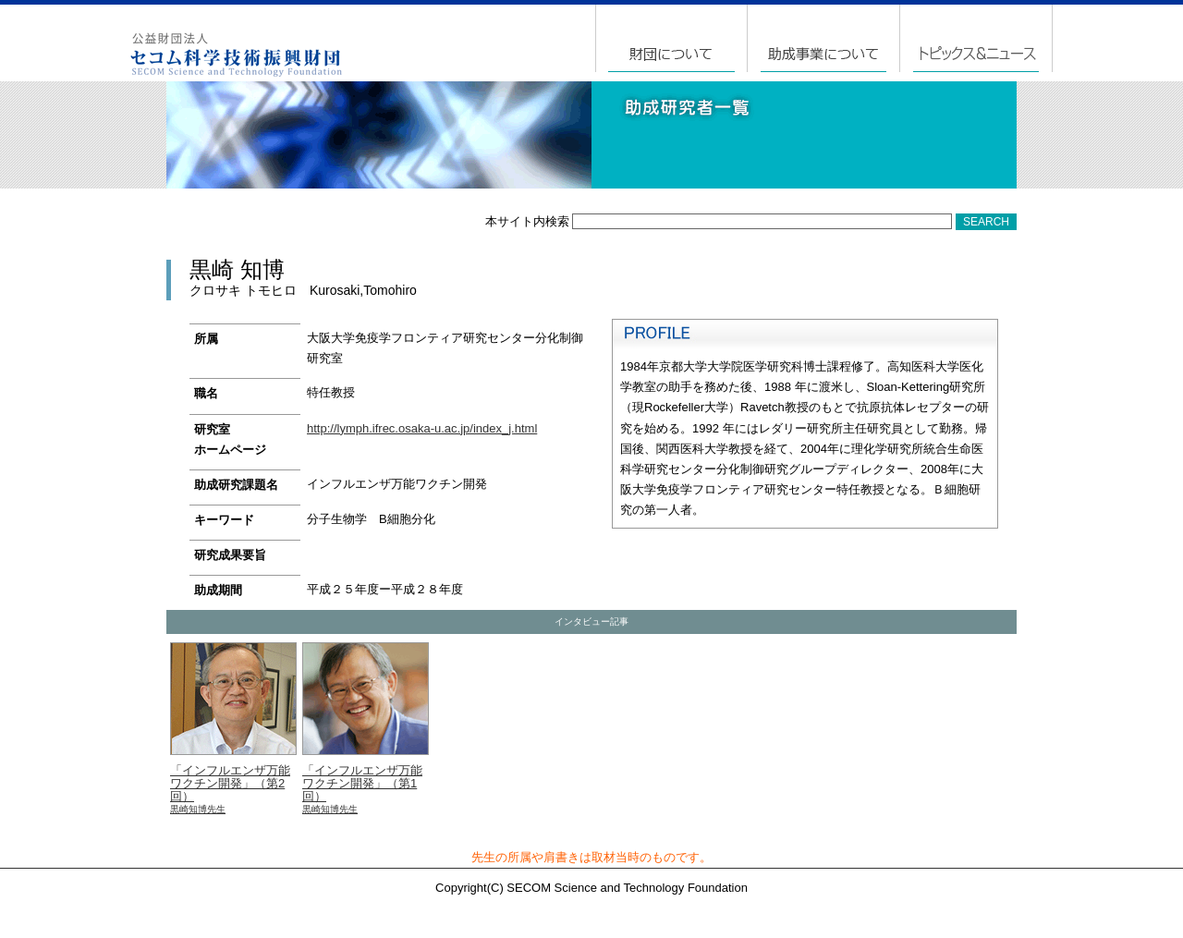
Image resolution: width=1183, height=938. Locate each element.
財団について (672, 38)
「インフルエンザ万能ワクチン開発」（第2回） (233, 729)
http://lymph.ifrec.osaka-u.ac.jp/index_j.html (422, 428)
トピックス (976, 38)
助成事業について (824, 38)
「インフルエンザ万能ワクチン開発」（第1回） (365, 729)
